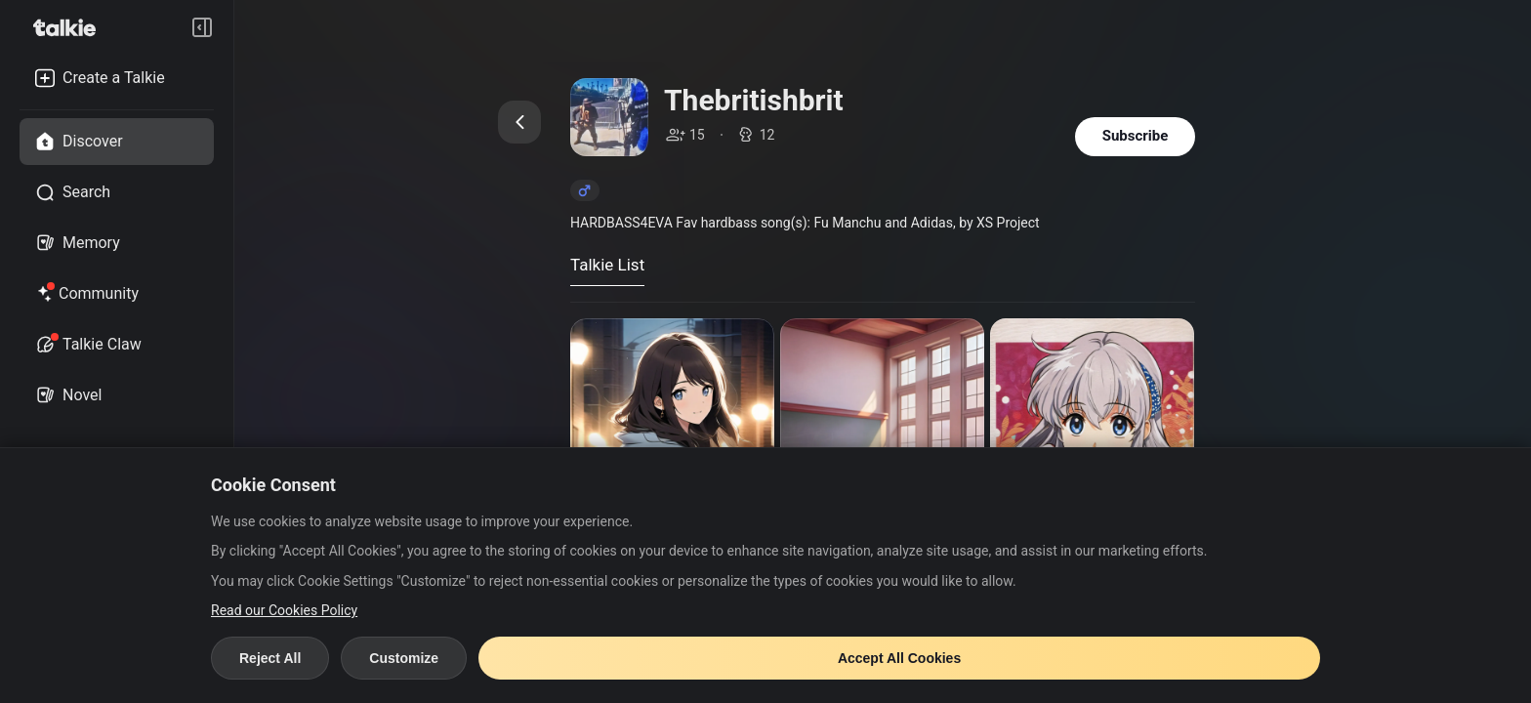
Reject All (270, 658)
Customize (403, 658)
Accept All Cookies (899, 658)
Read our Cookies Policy (284, 610)
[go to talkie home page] (70, 27)
